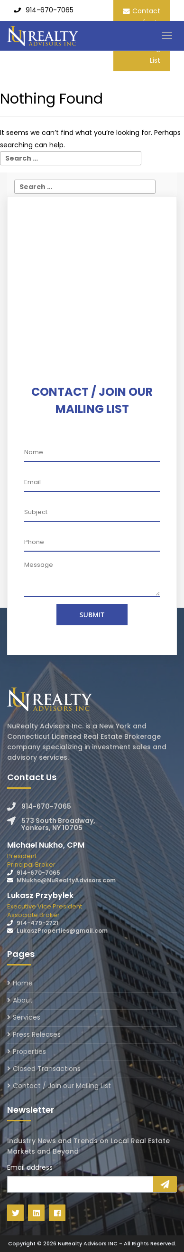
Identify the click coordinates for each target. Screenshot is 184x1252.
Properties (29, 1051)
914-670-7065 (50, 10)
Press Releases (37, 1034)
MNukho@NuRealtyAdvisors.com (66, 880)
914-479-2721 (37, 923)
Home (23, 984)
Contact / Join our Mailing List (62, 1085)
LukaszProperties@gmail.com (62, 931)
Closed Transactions (47, 1068)
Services (26, 1017)
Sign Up (165, 1184)
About (23, 1000)
